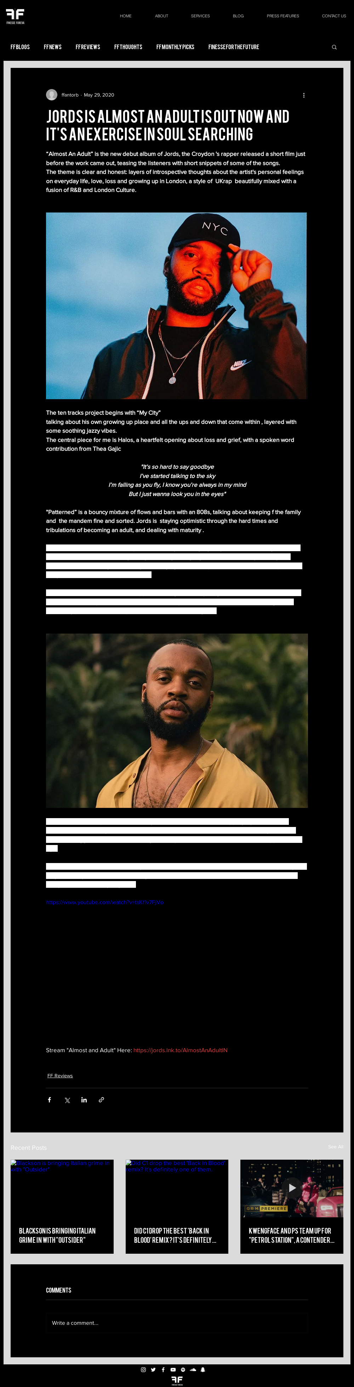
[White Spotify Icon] (183, 1369)
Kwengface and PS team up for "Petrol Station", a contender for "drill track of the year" (290, 1235)
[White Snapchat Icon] (203, 1369)
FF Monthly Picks (175, 46)
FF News (53, 46)
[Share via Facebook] (49, 1099)
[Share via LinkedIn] (84, 1099)
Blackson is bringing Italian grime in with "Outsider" (57, 1235)
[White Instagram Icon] (143, 1369)
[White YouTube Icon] (173, 1369)
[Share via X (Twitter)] (66, 1099)
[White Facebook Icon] (163, 1369)
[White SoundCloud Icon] (193, 1369)
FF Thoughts (128, 46)
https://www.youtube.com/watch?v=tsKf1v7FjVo (105, 902)
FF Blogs (20, 46)
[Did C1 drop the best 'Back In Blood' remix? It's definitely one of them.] (177, 1189)
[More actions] (303, 95)
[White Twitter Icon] (153, 1369)
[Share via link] (101, 1099)
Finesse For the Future (234, 46)
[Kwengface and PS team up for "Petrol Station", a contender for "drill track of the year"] (291, 1188)
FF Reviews (88, 46)
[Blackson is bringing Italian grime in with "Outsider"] (62, 1188)
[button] (334, 46)
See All (335, 1146)
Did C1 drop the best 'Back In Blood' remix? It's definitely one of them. (173, 1235)
